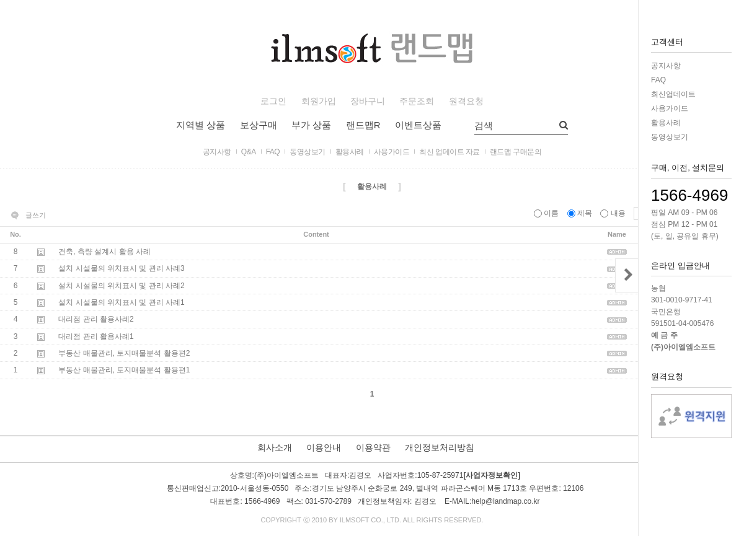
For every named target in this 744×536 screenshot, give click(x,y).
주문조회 (416, 101)
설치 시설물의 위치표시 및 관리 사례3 (121, 269)
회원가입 (318, 101)
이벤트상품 (418, 125)
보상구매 (258, 125)
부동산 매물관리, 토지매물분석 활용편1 (124, 370)
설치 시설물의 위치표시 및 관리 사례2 (121, 285)
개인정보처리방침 (439, 447)
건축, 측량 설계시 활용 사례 (104, 251)
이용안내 (323, 447)
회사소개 (274, 447)
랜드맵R (363, 125)
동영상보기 (669, 137)
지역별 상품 (200, 125)
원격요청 (466, 101)
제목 (581, 213)
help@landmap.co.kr (505, 502)
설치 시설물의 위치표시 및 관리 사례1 (121, 302)
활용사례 (666, 122)
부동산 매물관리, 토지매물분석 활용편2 (124, 353)
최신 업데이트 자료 (449, 151)
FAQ (658, 80)
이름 (547, 213)
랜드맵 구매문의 (515, 151)
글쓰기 (35, 215)
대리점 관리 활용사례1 (95, 336)
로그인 (273, 101)
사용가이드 (669, 108)
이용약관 (373, 447)
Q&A (248, 151)
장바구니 (367, 101)
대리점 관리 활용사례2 (95, 319)
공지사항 (666, 65)
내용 (613, 213)
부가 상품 (311, 125)
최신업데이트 (673, 94)
